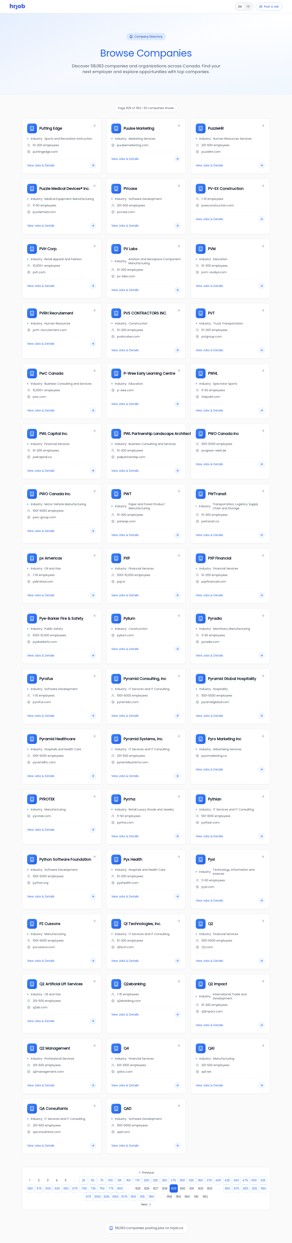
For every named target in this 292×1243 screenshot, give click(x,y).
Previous (146, 1173)
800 (120, 1188)
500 (254, 1180)
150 (128, 1180)
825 (137, 1188)
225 (155, 1180)
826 (146, 1188)
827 (155, 1188)
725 (93, 1188)
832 (200, 1188)
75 (101, 1180)
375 (209, 1180)
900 (245, 1188)
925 (254, 1188)
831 (192, 1188)
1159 (178, 1197)
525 (263, 1180)
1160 (187, 1197)
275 (173, 1180)
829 (173, 1188)
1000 (97, 1197)
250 (164, 1180)
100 (110, 1180)
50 (92, 1180)
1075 (124, 1197)
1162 (205, 1197)
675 (75, 1188)
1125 (142, 1197)
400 (218, 1180)
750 (102, 1188)
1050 (115, 1197)
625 (57, 1188)
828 (164, 1188)
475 (245, 1180)
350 (200, 1180)
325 (191, 1180)
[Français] (244, 6)
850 (227, 1188)
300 (182, 1180)
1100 (133, 1197)
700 (84, 1188)
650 (66, 1188)
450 (236, 1180)
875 (236, 1188)
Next (146, 1204)
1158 (169, 1197)
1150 (151, 1197)
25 (83, 1180)
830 (182, 1188)
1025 (107, 1197)
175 (137, 1180)
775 (111, 1188)
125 (119, 1180)
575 (39, 1188)
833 (209, 1188)
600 (48, 1188)
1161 (196, 1197)
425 (227, 1180)
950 (263, 1188)
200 (146, 1180)
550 (30, 1188)
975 (88, 1197)
